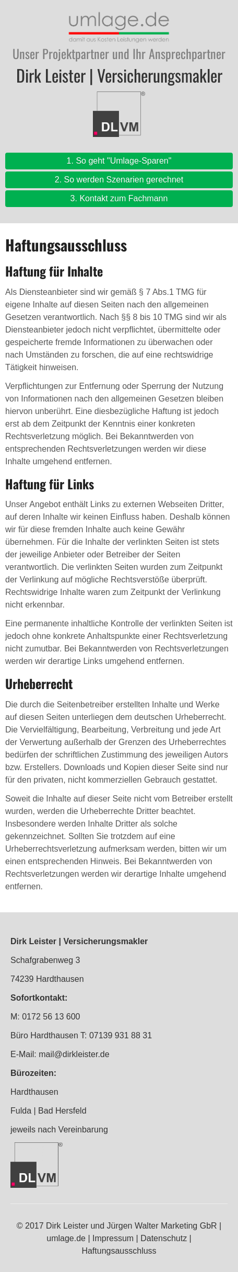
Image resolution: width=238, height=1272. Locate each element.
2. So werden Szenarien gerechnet (119, 179)
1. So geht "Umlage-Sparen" (119, 160)
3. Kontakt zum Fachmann (119, 198)
